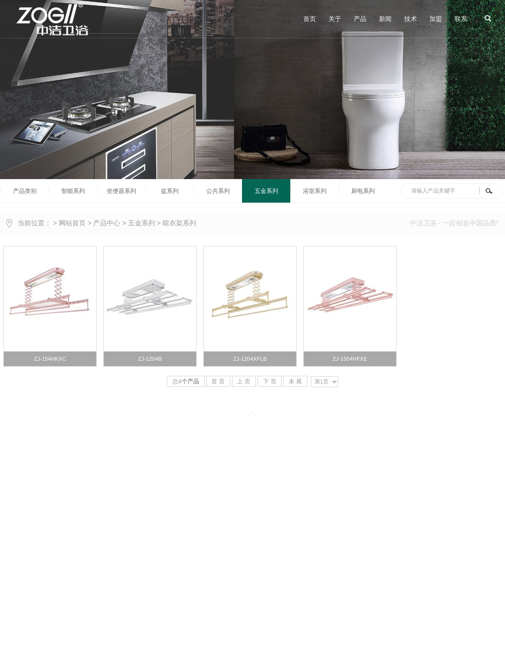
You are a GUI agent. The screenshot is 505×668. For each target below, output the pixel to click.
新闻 (385, 18)
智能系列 (73, 190)
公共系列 (218, 190)
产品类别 (25, 190)
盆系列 (170, 190)
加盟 (435, 18)
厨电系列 (363, 190)
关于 (335, 18)
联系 (461, 18)
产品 (360, 18)
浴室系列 (314, 190)
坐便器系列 (121, 190)
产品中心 (106, 223)
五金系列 (266, 190)
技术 (410, 18)
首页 (309, 18)
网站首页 (72, 223)
